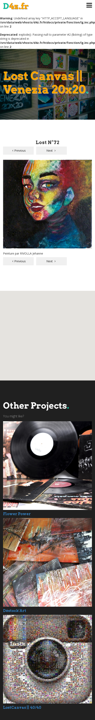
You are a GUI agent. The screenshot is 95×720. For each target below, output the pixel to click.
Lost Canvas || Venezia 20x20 (45, 82)
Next (51, 150)
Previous (19, 150)
